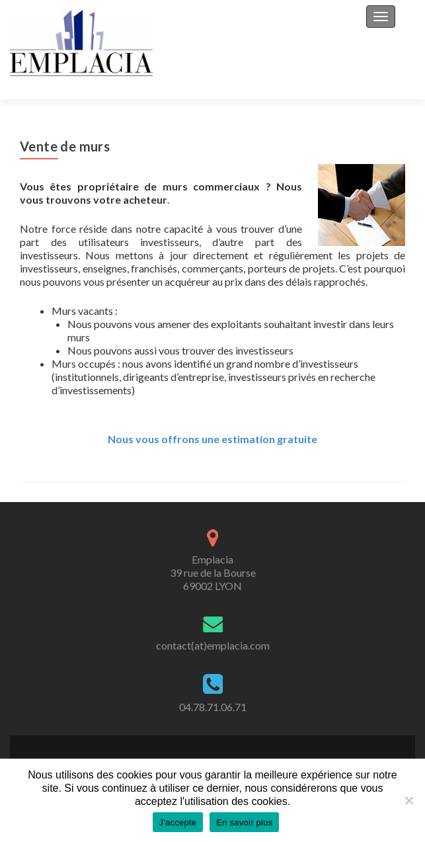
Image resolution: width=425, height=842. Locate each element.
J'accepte (178, 822)
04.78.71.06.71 (213, 706)
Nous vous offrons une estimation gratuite (212, 439)
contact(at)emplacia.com (213, 645)
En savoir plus (244, 822)
